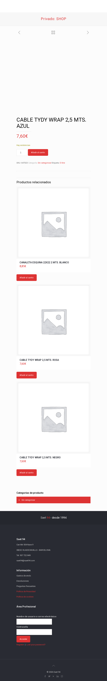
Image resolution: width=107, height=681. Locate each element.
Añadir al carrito (38, 152)
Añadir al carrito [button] (27, 277)
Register (20, 644)
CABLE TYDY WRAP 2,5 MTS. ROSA (39, 360)
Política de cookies (24, 597)
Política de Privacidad (25, 591)
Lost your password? (36, 644)
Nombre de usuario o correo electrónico (36, 616)
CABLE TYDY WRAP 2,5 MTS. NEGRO (40, 457)
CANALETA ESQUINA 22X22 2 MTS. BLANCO (44, 262)
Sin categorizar (44, 163)
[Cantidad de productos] (21, 152)
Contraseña (22, 627)
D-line (62, 163)
